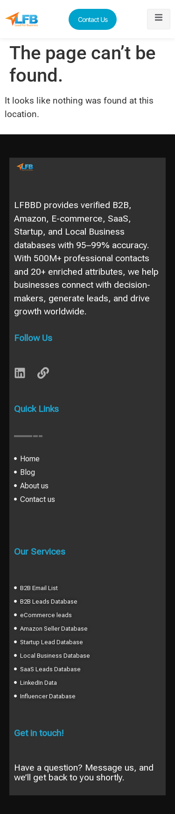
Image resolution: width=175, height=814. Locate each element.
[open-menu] (158, 19)
